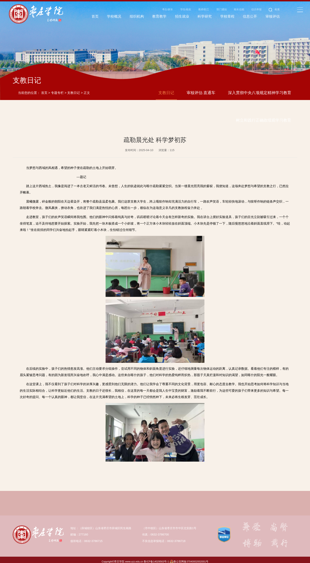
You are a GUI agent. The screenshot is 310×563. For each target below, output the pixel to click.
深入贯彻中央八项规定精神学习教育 (259, 89)
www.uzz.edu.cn (134, 557)
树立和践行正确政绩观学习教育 (263, 116)
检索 (274, 9)
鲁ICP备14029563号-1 (156, 557)
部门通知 (221, 9)
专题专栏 (57, 89)
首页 (44, 89)
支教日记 (73, 89)
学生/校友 (185, 9)
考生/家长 (167, 9)
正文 (87, 89)
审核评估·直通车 (201, 89)
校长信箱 (239, 9)
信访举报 (256, 9)
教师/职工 (203, 9)
